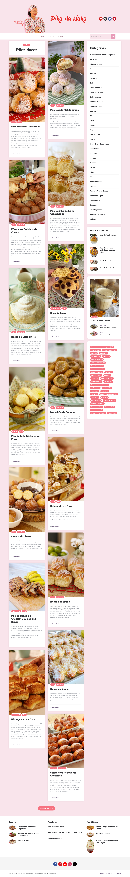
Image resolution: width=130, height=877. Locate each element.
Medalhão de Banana (62, 412)
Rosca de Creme (59, 688)
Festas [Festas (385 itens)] (108, 381)
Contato (60, 36)
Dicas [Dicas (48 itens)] (107, 375)
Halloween (94, 149)
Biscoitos (93, 78)
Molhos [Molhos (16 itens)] (104, 391)
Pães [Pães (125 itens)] (104, 397)
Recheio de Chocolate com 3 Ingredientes (29, 834)
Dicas (92, 120)
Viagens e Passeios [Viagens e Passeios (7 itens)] (98, 413)
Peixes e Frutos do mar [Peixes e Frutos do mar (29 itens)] (108, 394)
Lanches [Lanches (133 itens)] (107, 388)
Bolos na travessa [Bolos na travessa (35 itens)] (98, 362)
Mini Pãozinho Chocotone (25, 126)
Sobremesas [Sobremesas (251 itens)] (96, 406)
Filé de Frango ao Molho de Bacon (107, 828)
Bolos (92, 83)
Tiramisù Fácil (23, 840)
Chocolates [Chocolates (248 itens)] (96, 375)
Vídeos (93, 219)
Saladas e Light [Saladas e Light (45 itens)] (97, 403)
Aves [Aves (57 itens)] (94, 353)
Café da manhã (56, 308)
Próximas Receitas (46, 808)
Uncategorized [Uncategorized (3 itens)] (96, 410)
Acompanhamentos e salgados (102, 55)
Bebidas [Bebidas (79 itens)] (103, 353)
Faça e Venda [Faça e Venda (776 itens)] (107, 378)
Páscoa (93, 186)
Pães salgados (96, 181)
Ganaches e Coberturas (99, 144)
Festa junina (95, 135)
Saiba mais (55, 135)
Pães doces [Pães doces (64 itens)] (96, 400)
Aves (92, 69)
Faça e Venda (16, 611)
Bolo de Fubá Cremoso (108, 235)
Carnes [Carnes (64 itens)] (108, 372)
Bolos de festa (96, 88)
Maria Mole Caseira (107, 335)
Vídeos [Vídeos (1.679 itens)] (112, 413)
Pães (52, 105)
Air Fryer (15, 431)
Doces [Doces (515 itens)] (94, 378)
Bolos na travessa (97, 92)
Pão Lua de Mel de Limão (64, 109)
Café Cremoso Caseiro (100, 321)
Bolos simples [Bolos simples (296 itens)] (97, 366)
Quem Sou (51, 36)
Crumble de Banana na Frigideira (27, 828)
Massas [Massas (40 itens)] (94, 391)
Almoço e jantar (96, 64)
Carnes (93, 111)
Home (42, 36)
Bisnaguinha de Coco (23, 719)
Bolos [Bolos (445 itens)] (106, 356)
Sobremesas (95, 200)
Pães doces (60, 105)
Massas (93, 158)
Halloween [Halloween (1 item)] (95, 388)
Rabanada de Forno (61, 506)
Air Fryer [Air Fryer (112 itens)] (95, 350)
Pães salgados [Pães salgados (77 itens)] (109, 400)
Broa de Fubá (58, 312)
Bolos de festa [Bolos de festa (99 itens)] (97, 359)
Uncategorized (96, 210)
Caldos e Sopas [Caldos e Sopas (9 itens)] (96, 372)
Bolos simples (95, 97)
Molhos (93, 163)
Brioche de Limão (60, 601)
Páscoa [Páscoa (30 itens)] (94, 397)
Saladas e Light (96, 196)
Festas (92, 139)
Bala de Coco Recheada (109, 268)
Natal (14, 122)
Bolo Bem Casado (103, 833)
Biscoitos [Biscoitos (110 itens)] (95, 356)
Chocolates (62, 768)
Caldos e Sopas (96, 106)
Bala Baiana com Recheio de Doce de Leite (107, 250)
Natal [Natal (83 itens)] (94, 394)
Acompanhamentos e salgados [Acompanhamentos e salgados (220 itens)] (102, 347)
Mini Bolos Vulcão (106, 261)
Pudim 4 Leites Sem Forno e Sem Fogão (107, 841)
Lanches (93, 153)
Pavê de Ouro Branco (108, 328)
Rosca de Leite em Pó (23, 336)
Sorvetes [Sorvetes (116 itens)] (109, 406)
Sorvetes (93, 205)
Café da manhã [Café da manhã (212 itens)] (97, 369)
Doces (92, 125)
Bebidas (93, 73)
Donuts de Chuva (21, 536)
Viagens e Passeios (97, 214)
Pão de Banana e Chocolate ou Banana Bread (23, 618)
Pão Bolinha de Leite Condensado (62, 212)
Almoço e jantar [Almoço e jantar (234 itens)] (109, 350)
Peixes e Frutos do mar (99, 191)
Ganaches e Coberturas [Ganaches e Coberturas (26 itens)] (99, 384)
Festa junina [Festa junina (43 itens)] (96, 381)
